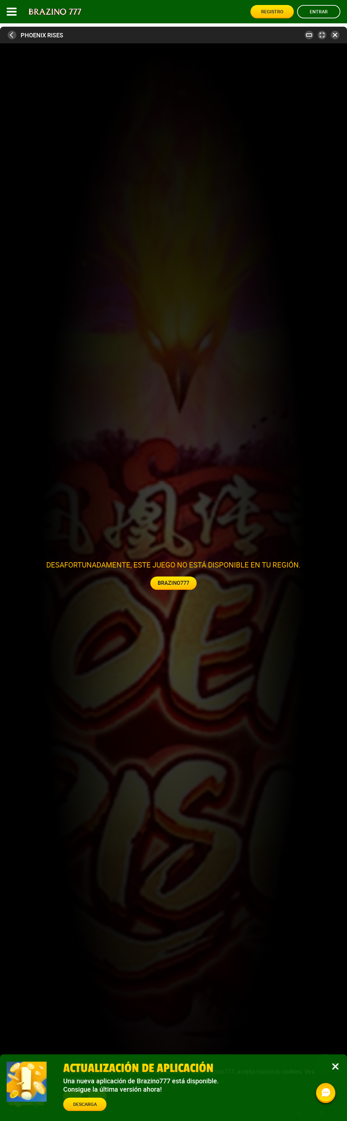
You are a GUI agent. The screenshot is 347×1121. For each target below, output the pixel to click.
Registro (272, 11)
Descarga (85, 1104)
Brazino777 (173, 583)
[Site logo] (55, 12)
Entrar (319, 11)
